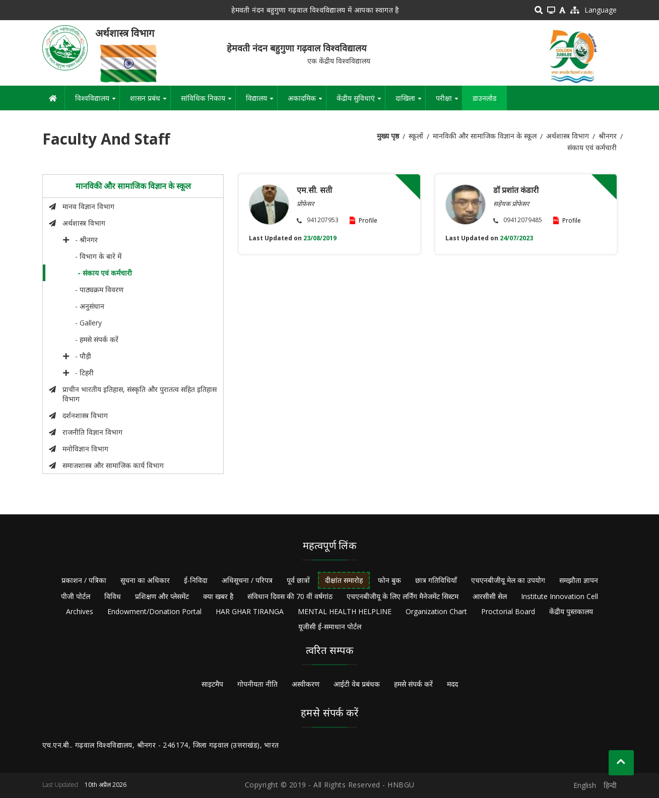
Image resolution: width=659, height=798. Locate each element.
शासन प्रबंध (150, 101)
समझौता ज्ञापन (578, 580)
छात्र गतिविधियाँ (436, 580)
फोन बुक (389, 580)
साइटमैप (212, 684)
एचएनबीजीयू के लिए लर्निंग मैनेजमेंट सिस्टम (402, 596)
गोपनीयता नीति (257, 684)
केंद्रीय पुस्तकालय (571, 611)
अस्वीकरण (305, 684)
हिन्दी (610, 785)
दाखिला (410, 101)
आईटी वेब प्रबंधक (357, 684)
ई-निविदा (196, 580)
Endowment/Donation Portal (154, 611)
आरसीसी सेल (490, 596)
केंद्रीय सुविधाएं (361, 101)
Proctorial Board (508, 611)
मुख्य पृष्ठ (388, 136)
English (584, 785)
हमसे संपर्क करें (413, 684)
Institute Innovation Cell (559, 596)
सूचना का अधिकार (145, 580)
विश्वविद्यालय (97, 101)
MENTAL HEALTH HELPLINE (344, 611)
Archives (79, 611)
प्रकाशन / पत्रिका (83, 580)
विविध (112, 596)
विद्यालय (261, 101)
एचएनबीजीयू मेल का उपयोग (508, 580)
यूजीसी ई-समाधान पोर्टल (329, 626)
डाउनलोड (484, 98)
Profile (368, 220)
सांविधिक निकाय (208, 101)
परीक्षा (449, 101)
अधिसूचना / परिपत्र (247, 580)
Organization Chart (436, 611)
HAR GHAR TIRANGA (250, 611)
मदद (452, 684)
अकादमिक (307, 101)
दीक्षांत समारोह (344, 580)
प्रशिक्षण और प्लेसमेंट (162, 596)
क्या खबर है (218, 596)
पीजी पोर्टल (75, 596)
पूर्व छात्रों (298, 580)
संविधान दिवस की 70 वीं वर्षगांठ (290, 596)
